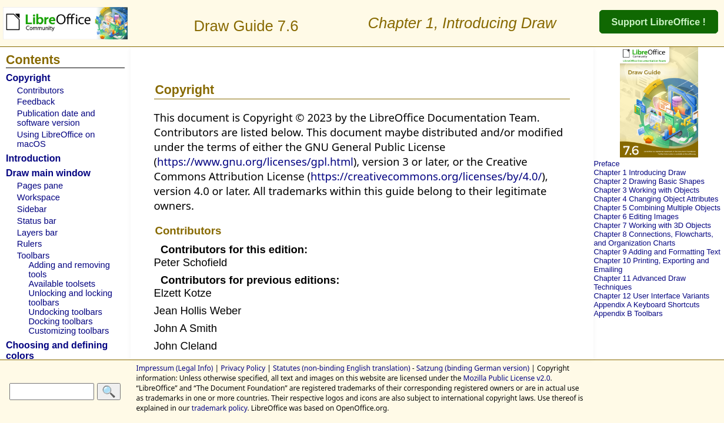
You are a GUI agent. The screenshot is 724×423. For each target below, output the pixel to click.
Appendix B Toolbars (627, 313)
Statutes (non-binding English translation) (342, 368)
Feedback (36, 101)
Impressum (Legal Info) (174, 368)
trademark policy (220, 408)
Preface (606, 163)
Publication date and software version (56, 118)
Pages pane (40, 185)
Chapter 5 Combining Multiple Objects (656, 207)
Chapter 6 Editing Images (635, 216)
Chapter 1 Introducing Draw (639, 172)
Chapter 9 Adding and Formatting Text (656, 251)
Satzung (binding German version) (472, 368)
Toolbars (33, 255)
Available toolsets (61, 283)
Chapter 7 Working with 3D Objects (652, 225)
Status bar (36, 221)
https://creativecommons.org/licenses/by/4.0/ (426, 176)
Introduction (33, 158)
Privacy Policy (243, 368)
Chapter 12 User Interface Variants (651, 295)
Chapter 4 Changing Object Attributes (655, 198)
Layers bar (37, 232)
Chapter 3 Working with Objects (646, 190)
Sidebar (32, 209)
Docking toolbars (60, 321)
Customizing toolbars (68, 330)
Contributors (40, 90)
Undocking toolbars (65, 312)
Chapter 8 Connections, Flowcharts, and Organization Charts (653, 238)
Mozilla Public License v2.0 (506, 378)
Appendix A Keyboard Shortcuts (646, 304)
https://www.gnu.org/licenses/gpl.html (255, 161)
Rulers (29, 244)
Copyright (28, 78)
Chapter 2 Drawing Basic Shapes (649, 181)
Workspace (38, 197)
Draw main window (48, 173)
